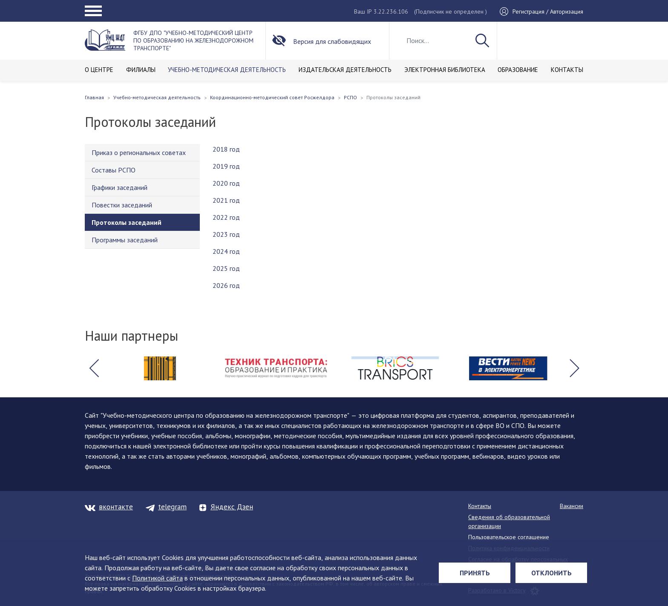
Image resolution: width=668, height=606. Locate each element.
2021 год (226, 200)
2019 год (226, 166)
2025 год (226, 268)
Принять (475, 573)
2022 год (226, 217)
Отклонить (551, 573)
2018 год (226, 149)
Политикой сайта (157, 578)
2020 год (226, 183)
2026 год (226, 285)
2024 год (226, 251)
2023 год (226, 234)
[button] (94, 368)
